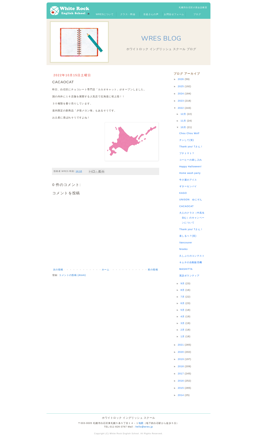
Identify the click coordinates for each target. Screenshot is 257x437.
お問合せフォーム (174, 14)
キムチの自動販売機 (190, 262)
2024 (181, 93)
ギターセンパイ (188, 186)
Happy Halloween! (190, 166)
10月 (184, 127)
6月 (183, 303)
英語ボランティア (189, 275)
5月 (183, 310)
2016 (181, 380)
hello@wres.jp (144, 426)
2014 (181, 395)
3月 (183, 323)
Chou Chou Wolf (189, 133)
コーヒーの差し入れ (190, 159)
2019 (181, 359)
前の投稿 (153, 269)
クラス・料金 (127, 14)
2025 (181, 86)
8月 (183, 290)
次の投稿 (58, 269)
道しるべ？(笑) (188, 236)
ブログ (197, 14)
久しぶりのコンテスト (192, 255)
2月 (183, 329)
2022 (181, 108)
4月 (183, 316)
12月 (184, 114)
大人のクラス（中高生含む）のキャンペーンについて (192, 217)
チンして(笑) (186, 140)
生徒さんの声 (150, 14)
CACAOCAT (186, 206)
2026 (181, 79)
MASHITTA (186, 269)
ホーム (105, 269)
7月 (183, 296)
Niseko (183, 249)
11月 (184, 120)
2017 (181, 373)
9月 (183, 283)
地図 (141, 423)
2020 (181, 352)
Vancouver (185, 242)
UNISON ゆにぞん (190, 199)
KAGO (183, 193)
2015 (181, 388)
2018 (181, 366)
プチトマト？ (186, 153)
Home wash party (190, 173)
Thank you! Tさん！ (191, 146)
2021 (181, 344)
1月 (183, 336)
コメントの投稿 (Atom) (72, 275)
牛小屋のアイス (188, 179)
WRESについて (105, 14)
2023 (181, 100)
